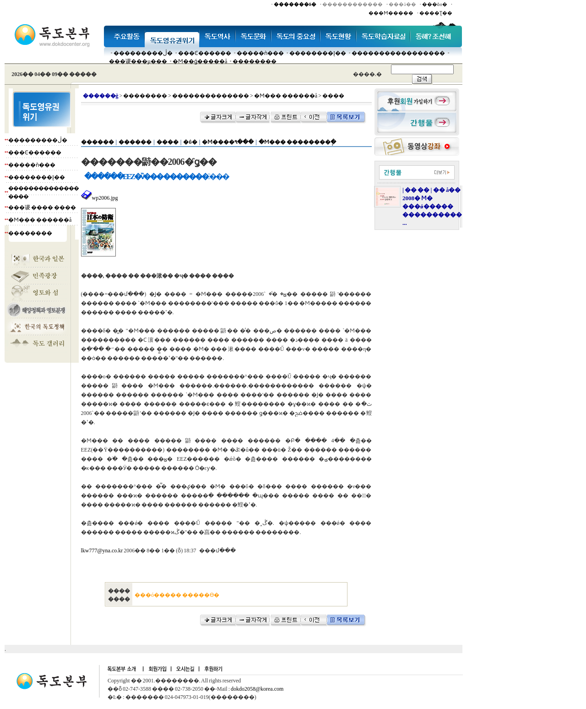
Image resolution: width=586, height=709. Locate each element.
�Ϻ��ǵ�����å (200, 61)
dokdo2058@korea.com (257, 689)
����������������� (398, 53)
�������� (255, 61)
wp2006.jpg (99, 198)
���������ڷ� (143, 53)
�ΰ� (190, 142)
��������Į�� (317, 53)
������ (97, 142)
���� (168, 142)
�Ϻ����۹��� (228, 142)
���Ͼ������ (204, 53)
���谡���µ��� (138, 61)
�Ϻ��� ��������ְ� (297, 142)
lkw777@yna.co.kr (102, 550)
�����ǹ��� (260, 53)
